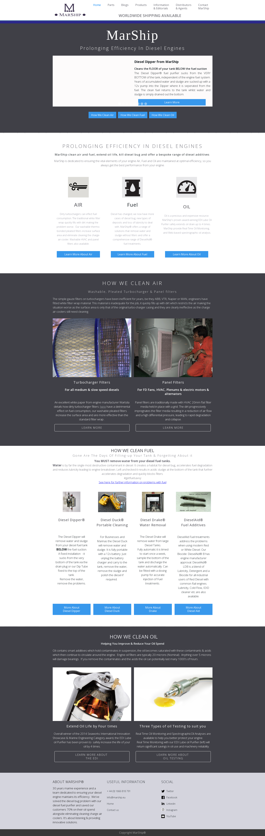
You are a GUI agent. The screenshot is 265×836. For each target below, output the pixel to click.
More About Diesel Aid (193, 609)
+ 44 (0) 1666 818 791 (119, 791)
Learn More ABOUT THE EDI (92, 756)
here (103, 406)
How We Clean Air (102, 115)
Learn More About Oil (187, 254)
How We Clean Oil (163, 115)
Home (110, 803)
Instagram (171, 810)
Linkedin (170, 803)
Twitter (170, 791)
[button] (205, 81)
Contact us (113, 810)
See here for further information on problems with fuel (132, 482)
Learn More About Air (78, 254)
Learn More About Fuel (132, 254)
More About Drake (153, 609)
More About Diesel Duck (112, 609)
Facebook (171, 797)
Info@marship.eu (116, 797)
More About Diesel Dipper (71, 609)
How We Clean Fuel (133, 115)
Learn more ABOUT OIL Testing (173, 756)
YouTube (171, 816)
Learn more (92, 428)
